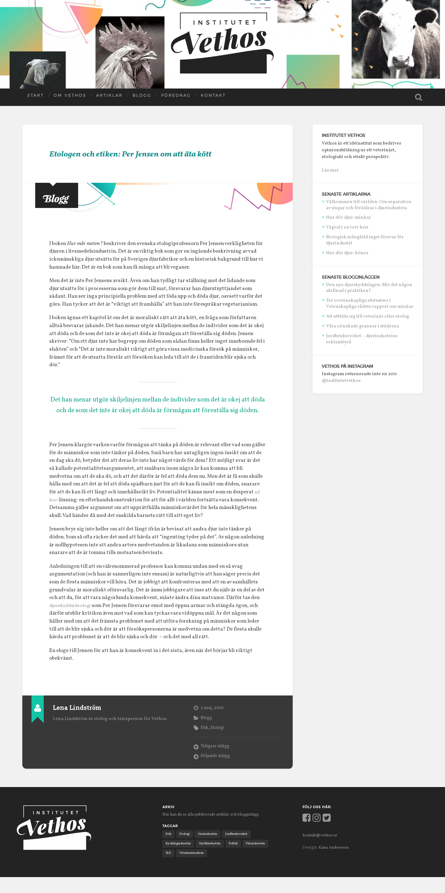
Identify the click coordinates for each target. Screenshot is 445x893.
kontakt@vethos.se (322, 850)
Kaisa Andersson (336, 862)
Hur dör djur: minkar (348, 217)
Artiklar (109, 98)
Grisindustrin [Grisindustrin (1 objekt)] (209, 848)
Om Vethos (70, 98)
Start (35, 98)
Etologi (219, 742)
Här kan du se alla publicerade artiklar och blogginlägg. (218, 829)
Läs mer (330, 170)
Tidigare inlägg (217, 761)
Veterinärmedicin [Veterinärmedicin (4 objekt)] (193, 868)
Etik (205, 742)
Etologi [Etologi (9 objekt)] (185, 848)
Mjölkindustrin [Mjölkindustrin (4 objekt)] (212, 858)
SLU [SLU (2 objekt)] (169, 868)
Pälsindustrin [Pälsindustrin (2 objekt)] (260, 858)
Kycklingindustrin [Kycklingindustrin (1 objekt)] (179, 858)
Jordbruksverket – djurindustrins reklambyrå (361, 338)
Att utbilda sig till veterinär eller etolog (367, 316)
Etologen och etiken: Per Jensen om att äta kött (152, 160)
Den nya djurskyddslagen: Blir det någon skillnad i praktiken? (369, 287)
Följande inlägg (217, 771)
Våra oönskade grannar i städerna (362, 325)
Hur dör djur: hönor (347, 252)
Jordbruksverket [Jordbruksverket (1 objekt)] (240, 848)
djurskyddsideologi (72, 620)
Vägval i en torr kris (347, 227)
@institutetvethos (341, 380)
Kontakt (213, 98)
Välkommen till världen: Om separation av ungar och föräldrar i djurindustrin (368, 204)
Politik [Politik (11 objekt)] (237, 858)
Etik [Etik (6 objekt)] (169, 848)
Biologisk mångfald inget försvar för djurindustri (365, 239)
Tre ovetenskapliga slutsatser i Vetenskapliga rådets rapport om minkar (369, 303)
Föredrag (176, 98)
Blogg (141, 98)
